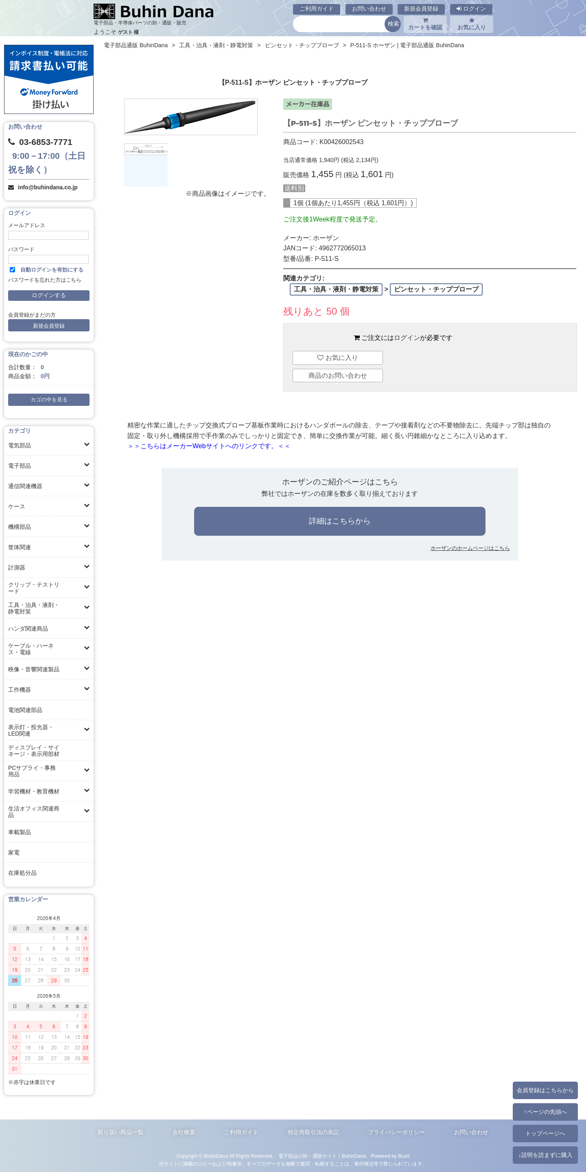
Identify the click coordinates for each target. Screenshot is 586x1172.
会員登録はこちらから (545, 1090)
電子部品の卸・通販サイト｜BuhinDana (322, 1156)
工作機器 (19, 689)
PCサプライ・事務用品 (32, 771)
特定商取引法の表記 (313, 1132)
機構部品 (19, 527)
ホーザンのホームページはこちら (470, 548)
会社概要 (184, 1132)
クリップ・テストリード (33, 587)
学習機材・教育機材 (33, 791)
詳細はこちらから (340, 521)
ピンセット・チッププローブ (302, 45)
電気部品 (19, 445)
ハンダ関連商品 (28, 628)
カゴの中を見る (49, 400)
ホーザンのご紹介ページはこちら (340, 482)
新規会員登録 (421, 8)
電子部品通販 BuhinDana (136, 45)
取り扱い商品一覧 (120, 1132)
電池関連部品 (25, 710)
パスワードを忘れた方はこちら (44, 280)
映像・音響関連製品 (33, 669)
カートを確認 (425, 24)
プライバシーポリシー (396, 1132)
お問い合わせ (369, 8)
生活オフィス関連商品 (33, 811)
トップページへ (545, 1133)
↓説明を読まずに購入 (545, 1155)
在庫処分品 (22, 873)
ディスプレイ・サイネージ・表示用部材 (33, 750)
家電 (14, 852)
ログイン (471, 8)
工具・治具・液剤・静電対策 (33, 608)
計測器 (16, 567)
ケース (16, 506)
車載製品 (19, 832)
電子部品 (19, 465)
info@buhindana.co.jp (48, 187)
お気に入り (471, 24)
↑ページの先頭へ (545, 1111)
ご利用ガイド (317, 8)
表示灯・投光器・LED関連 (31, 730)
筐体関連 (19, 547)
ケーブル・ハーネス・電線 (31, 648)
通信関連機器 (25, 486)
